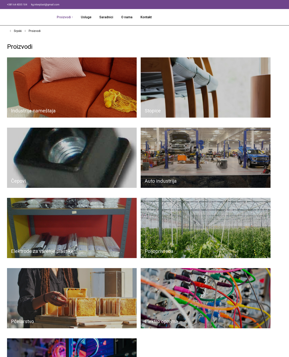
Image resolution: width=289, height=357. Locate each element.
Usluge (87, 17)
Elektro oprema (205, 329)
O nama (128, 17)
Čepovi (199, 304)
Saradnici (108, 17)
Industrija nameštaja (208, 294)
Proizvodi (66, 17)
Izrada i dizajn (147, 351)
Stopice (199, 299)
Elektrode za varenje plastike (214, 314)
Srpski (18, 31)
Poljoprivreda (203, 319)
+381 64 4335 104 (20, 4)
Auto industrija (204, 309)
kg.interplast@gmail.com (54, 4)
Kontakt (147, 17)
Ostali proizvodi (205, 334)
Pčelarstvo (202, 324)
